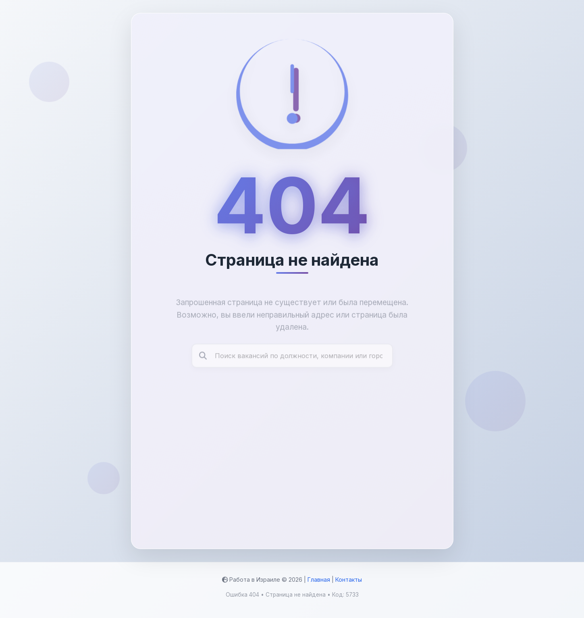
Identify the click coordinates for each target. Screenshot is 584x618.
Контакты (348, 579)
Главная (319, 579)
